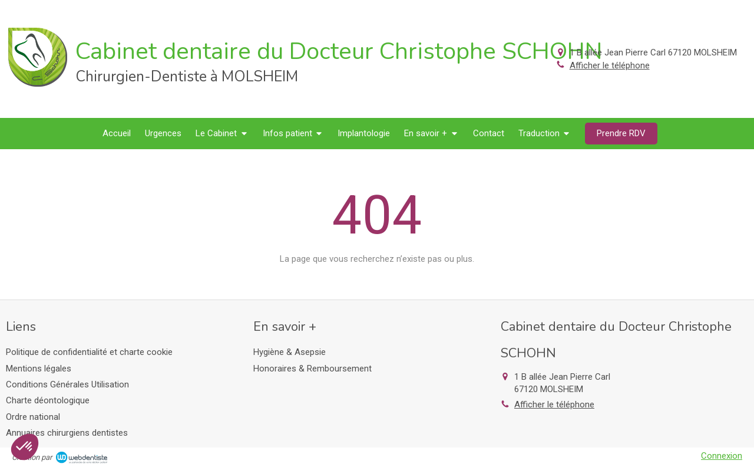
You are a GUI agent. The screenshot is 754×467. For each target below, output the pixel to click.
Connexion (721, 455)
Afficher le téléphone (610, 65)
